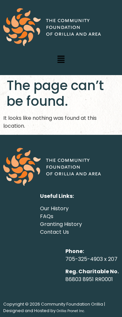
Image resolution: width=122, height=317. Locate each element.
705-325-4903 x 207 (91, 259)
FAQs (46, 216)
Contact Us (54, 232)
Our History (54, 208)
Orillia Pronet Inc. (71, 311)
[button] (60, 60)
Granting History (61, 224)
